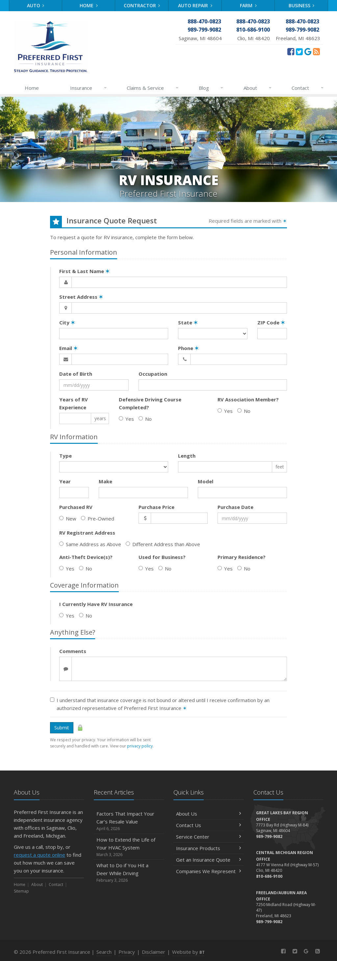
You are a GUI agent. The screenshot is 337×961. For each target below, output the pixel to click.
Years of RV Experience (73, 403)
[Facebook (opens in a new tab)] (290, 51)
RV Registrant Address (87, 532)
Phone (188, 348)
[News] (316, 51)
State (188, 322)
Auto (35, 5)
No (145, 419)
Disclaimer (153, 951)
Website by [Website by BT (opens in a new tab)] (188, 951)
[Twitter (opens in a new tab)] (299, 51)
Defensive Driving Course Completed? (150, 403)
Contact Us (208, 825)
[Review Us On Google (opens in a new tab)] (307, 51)
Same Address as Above (90, 544)
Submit (61, 727)
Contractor (142, 5)
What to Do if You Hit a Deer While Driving (128, 872)
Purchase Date (235, 507)
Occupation (153, 373)
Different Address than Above (163, 544)
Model (205, 481)
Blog (211, 87)
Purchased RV (75, 507)
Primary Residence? (242, 557)
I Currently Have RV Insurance (96, 604)
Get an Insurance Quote (208, 859)
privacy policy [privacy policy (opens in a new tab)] (140, 746)
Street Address (81, 296)
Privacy (126, 951)
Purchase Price (156, 507)
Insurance (88, 87)
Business (302, 5)
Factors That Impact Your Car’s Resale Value (128, 821)
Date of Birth (75, 373)
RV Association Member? (248, 399)
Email (68, 348)
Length (186, 455)
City (67, 322)
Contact (308, 87)
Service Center (208, 836)
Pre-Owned (97, 518)
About (258, 87)
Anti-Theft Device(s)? (86, 557)
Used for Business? (162, 557)
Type (65, 455)
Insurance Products (208, 848)
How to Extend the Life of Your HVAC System (128, 847)
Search (104, 951)
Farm (248, 5)
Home (89, 5)
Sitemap (21, 891)
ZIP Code (271, 322)
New (67, 518)
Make (105, 481)
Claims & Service (153, 87)
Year (65, 481)
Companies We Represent (208, 871)
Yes (126, 419)
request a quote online (39, 854)
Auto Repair (195, 5)
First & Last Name (84, 271)
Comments (72, 651)
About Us (208, 813)
